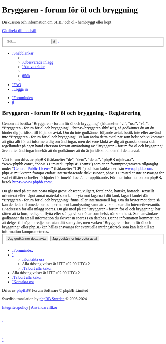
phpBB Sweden (52, 299)
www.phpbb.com (138, 168)
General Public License (32, 168)
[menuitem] (37, 62)
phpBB (22, 290)
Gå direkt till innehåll (19, 31)
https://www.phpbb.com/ (32, 182)
